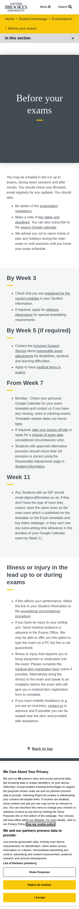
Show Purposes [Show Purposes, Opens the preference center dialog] (39, 872)
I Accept (39, 897)
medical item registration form (37, 669)
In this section (39, 38)
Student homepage (33, 19)
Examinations (62, 19)
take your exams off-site (50, 430)
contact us (55, 706)
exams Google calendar (38, 227)
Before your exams (22, 28)
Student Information (30, 466)
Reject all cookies (39, 884)
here (18, 424)
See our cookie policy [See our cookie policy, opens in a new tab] (41, 824)
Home (9, 19)
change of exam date (47, 435)
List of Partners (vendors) (19, 863)
